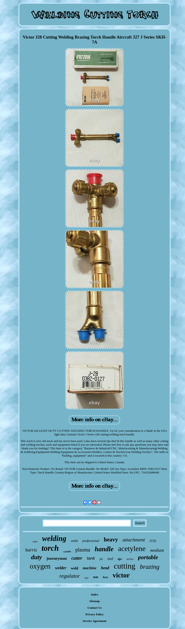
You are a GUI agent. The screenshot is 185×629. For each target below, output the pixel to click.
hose (105, 577)
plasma (82, 550)
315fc (152, 541)
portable (148, 557)
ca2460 (67, 551)
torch (50, 548)
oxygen (40, 566)
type (86, 577)
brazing (149, 566)
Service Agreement (94, 621)
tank (91, 558)
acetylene (132, 548)
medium (157, 550)
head (105, 568)
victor (121, 575)
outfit (35, 541)
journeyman (57, 558)
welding (54, 538)
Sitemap (94, 601)
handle (104, 549)
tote (95, 577)
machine (89, 568)
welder (60, 568)
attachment (133, 540)
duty (36, 557)
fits (101, 559)
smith (74, 541)
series (130, 559)
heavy (111, 539)
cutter (76, 558)
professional (90, 541)
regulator (69, 576)
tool (110, 559)
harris (31, 550)
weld (74, 568)
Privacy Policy (95, 614)
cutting (124, 566)
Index (94, 594)
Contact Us (95, 607)
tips (120, 559)
